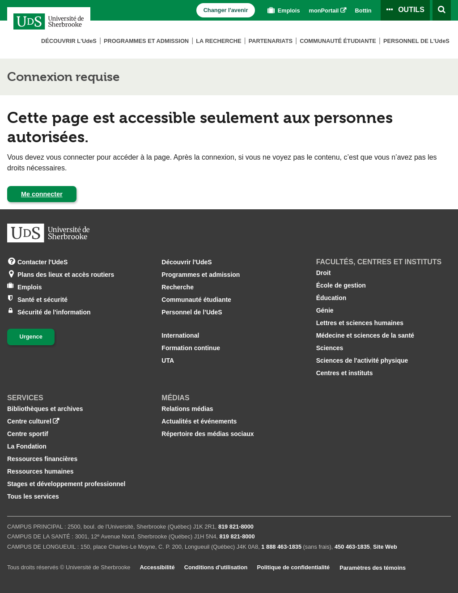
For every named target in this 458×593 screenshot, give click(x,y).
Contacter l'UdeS (42, 261)
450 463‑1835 (352, 546)
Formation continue (190, 348)
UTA (167, 360)
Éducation (331, 297)
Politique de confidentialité (293, 567)
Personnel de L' (416, 41)
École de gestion (341, 285)
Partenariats (271, 41)
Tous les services (33, 496)
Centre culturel (29, 421)
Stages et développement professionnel (66, 483)
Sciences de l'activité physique (362, 360)
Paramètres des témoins (372, 567)
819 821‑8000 (236, 526)
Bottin (363, 10)
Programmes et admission (146, 41)
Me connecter (42, 194)
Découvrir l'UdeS (186, 262)
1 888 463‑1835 (281, 546)
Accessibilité (157, 567)
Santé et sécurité (42, 299)
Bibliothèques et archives (45, 408)
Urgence (31, 336)
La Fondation (27, 446)
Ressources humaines (40, 471)
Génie (325, 310)
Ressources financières (42, 458)
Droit (323, 272)
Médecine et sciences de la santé (365, 335)
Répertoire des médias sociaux (207, 433)
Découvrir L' (69, 41)
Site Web (385, 546)
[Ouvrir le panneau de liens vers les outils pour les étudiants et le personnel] (405, 10)
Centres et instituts (344, 373)
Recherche (177, 287)
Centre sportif (27, 433)
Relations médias (187, 408)
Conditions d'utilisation (216, 567)
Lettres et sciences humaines (359, 322)
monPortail (324, 10)
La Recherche (218, 41)
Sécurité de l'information (54, 311)
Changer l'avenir (226, 10)
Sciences (330, 348)
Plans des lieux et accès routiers (65, 274)
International (180, 335)
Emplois (283, 10)
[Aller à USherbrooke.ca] (48, 233)
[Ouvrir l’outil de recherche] (442, 10)
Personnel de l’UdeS (191, 312)
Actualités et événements (199, 421)
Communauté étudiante (338, 41)
